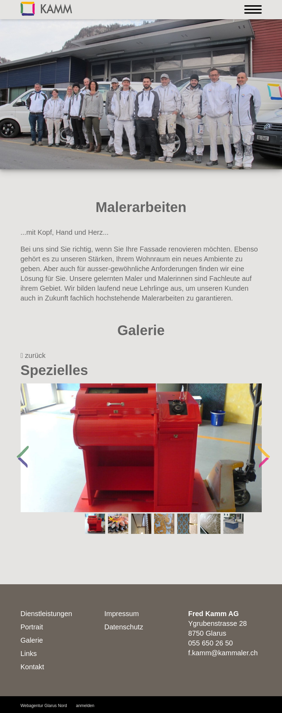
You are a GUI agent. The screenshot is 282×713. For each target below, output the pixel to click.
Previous (18, 447)
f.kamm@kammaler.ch (223, 653)
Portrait (32, 627)
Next (259, 447)
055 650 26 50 (210, 643)
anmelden (85, 705)
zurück (33, 355)
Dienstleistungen (46, 613)
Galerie (32, 640)
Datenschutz (123, 627)
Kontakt (32, 667)
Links (29, 653)
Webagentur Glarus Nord (44, 705)
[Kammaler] (46, 8)
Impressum (121, 613)
